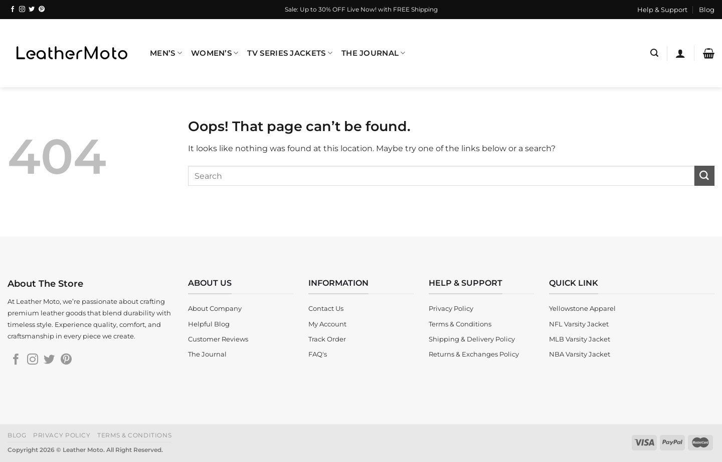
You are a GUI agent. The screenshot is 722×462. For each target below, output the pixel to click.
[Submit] (704, 176)
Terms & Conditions (134, 435)
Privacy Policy (62, 435)
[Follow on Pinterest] (42, 9)
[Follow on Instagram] (22, 9)
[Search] (654, 53)
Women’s (215, 53)
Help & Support (662, 10)
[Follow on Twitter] (32, 9)
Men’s (166, 53)
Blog (706, 10)
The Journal (373, 53)
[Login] (680, 53)
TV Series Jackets (289, 53)
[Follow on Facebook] (13, 9)
